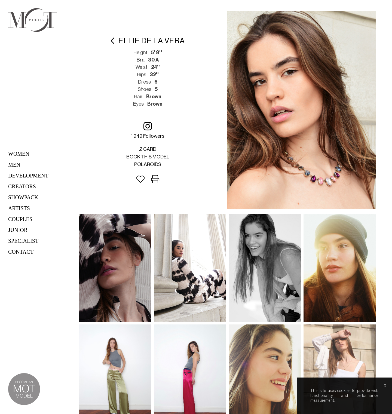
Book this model (147, 156)
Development (28, 176)
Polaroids (147, 164)
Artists (19, 208)
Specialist (23, 241)
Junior (17, 230)
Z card (147, 149)
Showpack (23, 197)
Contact (20, 252)
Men (14, 165)
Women (18, 154)
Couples (20, 219)
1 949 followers (147, 130)
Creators (22, 186)
